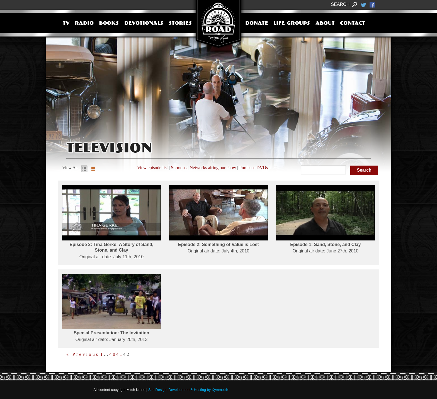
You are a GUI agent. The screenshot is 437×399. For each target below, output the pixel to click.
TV (66, 23)
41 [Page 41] (119, 354)
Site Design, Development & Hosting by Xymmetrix (188, 390)
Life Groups (291, 23)
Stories (180, 23)
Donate (256, 23)
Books (109, 23)
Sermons (178, 167)
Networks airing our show (213, 167)
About (325, 23)
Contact (352, 23)
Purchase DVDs (253, 167)
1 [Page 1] (102, 354)
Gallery (84, 169)
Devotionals (143, 23)
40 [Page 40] (112, 354)
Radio (84, 23)
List (93, 169)
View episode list (152, 167)
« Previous (82, 354)
